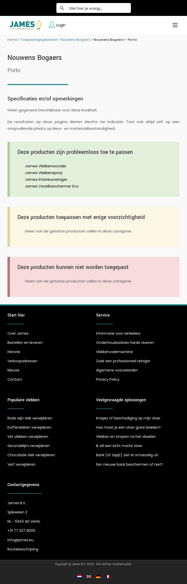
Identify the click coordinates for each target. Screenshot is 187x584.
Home (12, 40)
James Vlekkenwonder (45, 166)
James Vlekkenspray (44, 172)
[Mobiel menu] (173, 25)
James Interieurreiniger (46, 179)
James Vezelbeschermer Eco (52, 186)
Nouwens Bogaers (75, 40)
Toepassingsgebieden (39, 40)
